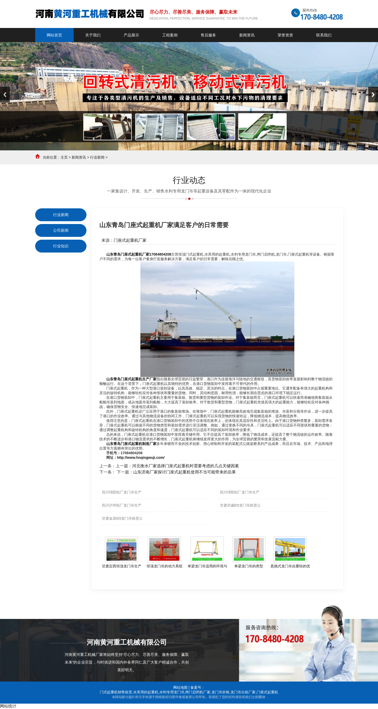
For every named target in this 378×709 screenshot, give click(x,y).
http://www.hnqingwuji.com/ (140, 457)
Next (373, 94)
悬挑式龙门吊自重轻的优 (290, 566)
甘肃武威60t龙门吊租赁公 (240, 505)
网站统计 (8, 706)
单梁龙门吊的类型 (248, 566)
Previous (5, 94)
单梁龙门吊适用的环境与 (207, 566)
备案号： (197, 687)
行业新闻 (97, 157)
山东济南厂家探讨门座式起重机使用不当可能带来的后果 (184, 472)
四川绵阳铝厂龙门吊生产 (121, 492)
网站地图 (180, 687)
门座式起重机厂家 (130, 240)
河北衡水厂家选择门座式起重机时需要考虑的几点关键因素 (185, 466)
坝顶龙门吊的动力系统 (164, 566)
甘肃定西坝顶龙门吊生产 (121, 566)
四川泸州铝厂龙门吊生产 (121, 505)
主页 (64, 157)
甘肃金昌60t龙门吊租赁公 (122, 518)
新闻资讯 (79, 157)
